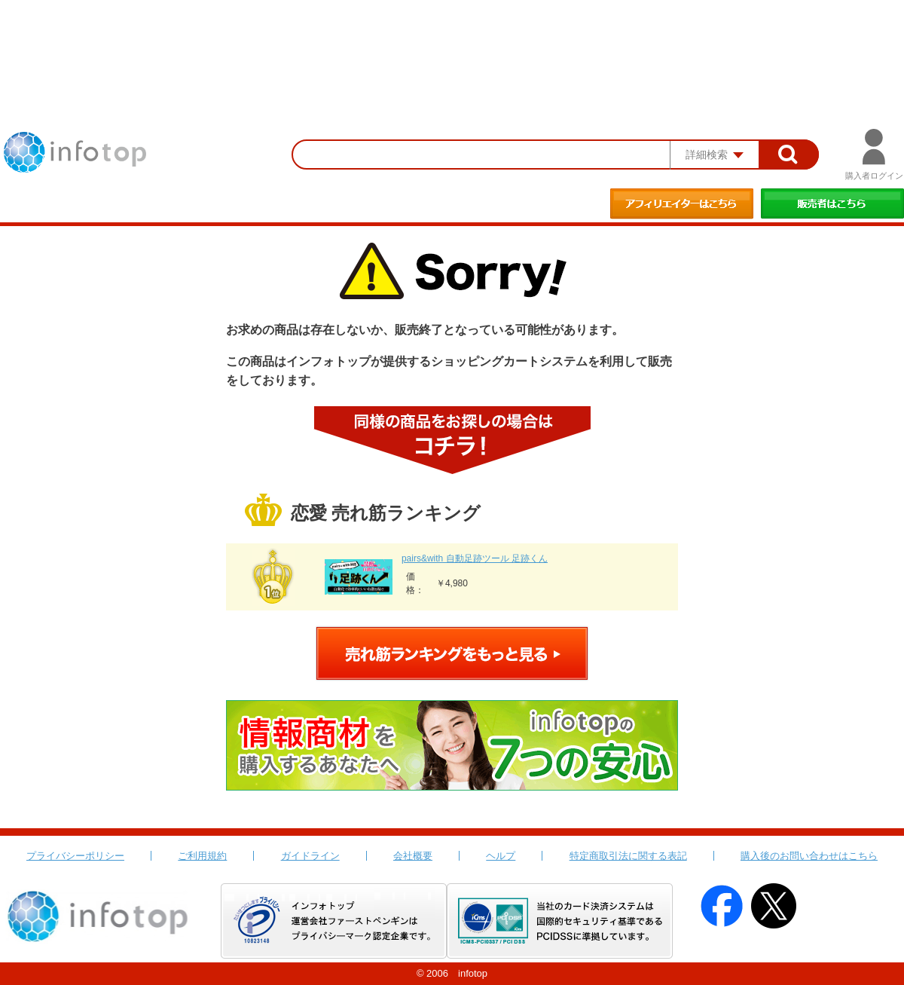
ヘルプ (500, 855)
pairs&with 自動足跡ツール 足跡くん (475, 558)
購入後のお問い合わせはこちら (809, 855)
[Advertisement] (452, 41)
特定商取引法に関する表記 (628, 855)
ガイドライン (310, 855)
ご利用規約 (202, 855)
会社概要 (412, 855)
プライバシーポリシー (75, 855)
